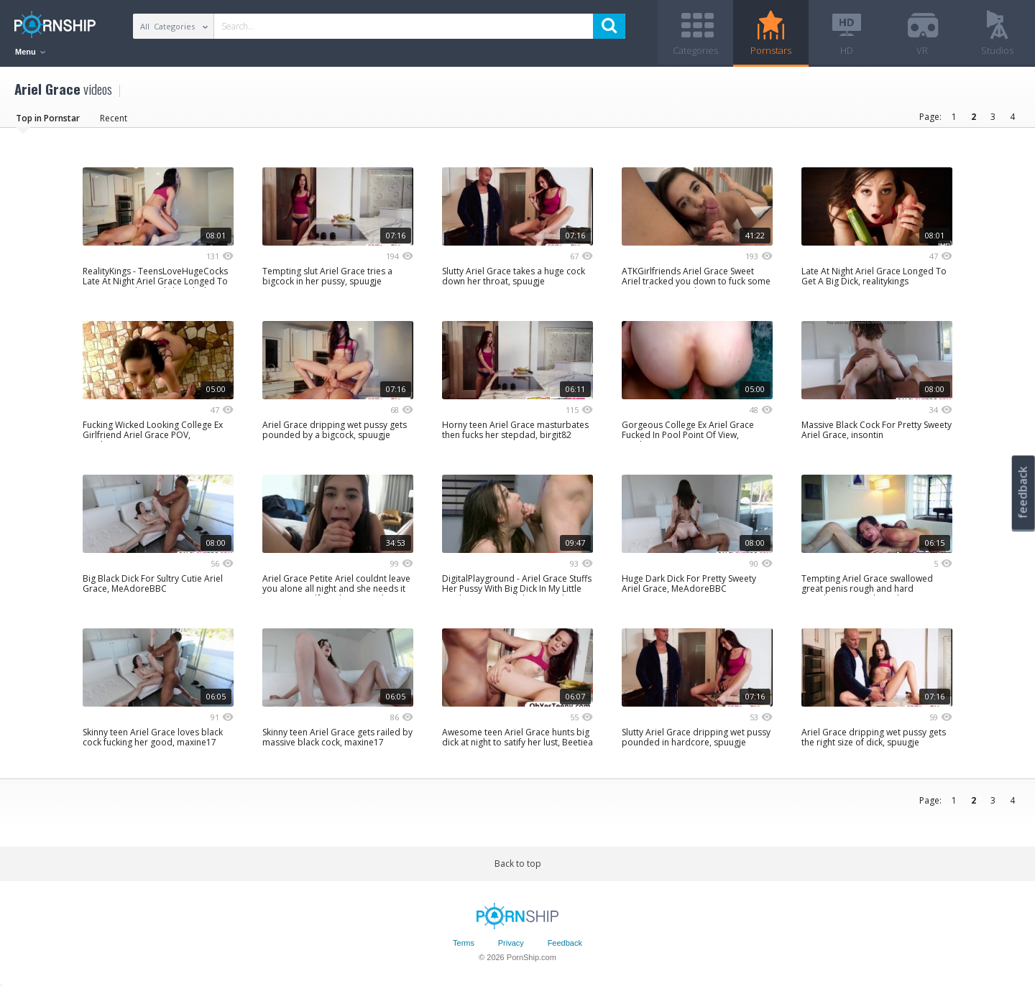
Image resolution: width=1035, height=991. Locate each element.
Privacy (511, 943)
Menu (30, 51)
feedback (1023, 492)
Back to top (517, 863)
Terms (463, 943)
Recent (113, 118)
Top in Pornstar (48, 118)
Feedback (565, 943)
